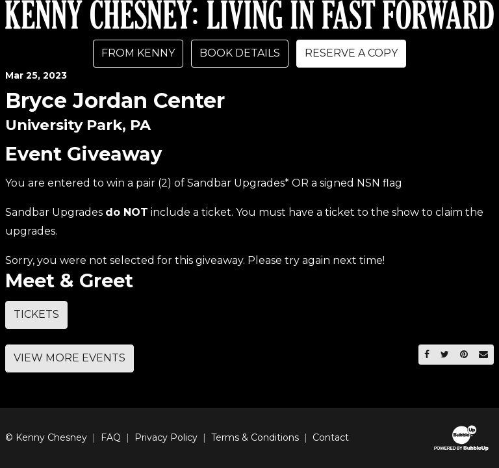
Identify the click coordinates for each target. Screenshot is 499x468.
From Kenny (138, 53)
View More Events (69, 358)
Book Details (239, 53)
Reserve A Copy (351, 53)
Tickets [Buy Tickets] (36, 314)
